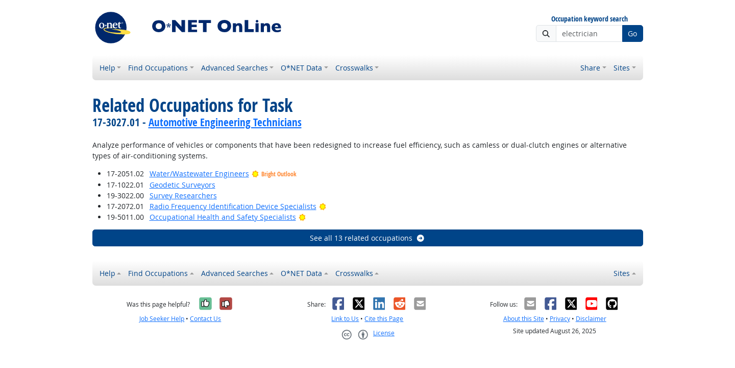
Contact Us (205, 318)
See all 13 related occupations (367, 238)
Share (590, 68)
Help (107, 68)
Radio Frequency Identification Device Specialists (233, 206)
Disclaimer (591, 318)
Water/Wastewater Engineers (199, 173)
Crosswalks (354, 68)
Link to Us (345, 318)
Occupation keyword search (589, 19)
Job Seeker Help (161, 318)
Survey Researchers (183, 195)
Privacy (560, 318)
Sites (622, 68)
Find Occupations (158, 68)
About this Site (523, 318)
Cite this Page (383, 318)
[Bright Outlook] (322, 206)
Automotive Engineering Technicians (225, 122)
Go (632, 33)
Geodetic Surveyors (182, 185)
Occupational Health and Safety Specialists (223, 217)
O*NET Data (301, 68)
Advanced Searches (234, 68)
